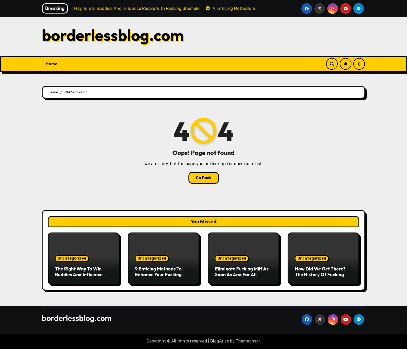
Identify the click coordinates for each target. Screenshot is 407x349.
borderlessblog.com (113, 35)
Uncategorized (72, 258)
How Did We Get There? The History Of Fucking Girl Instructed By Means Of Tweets (321, 277)
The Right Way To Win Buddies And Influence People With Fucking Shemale (79, 277)
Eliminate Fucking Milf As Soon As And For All (242, 271)
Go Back (204, 178)
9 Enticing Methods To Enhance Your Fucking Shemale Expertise (158, 274)
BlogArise (219, 341)
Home (51, 63)
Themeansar (248, 341)
